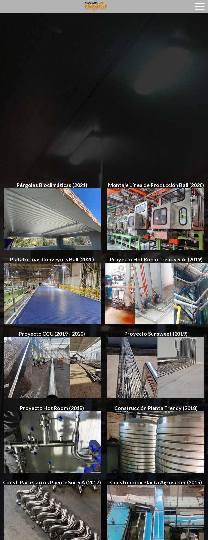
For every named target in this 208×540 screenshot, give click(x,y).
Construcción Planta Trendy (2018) (155, 439)
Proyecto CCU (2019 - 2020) (52, 364)
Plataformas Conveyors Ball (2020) (52, 290)
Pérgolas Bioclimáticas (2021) (52, 216)
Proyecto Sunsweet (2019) (155, 364)
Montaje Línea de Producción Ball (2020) (155, 216)
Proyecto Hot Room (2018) (52, 439)
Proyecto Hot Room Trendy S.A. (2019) (156, 290)
